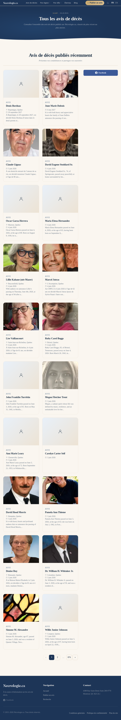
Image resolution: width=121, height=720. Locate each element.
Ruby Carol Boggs (54, 338)
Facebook (100, 73)
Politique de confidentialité (97, 713)
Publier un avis (95, 3)
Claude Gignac (13, 164)
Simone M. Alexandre (17, 630)
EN (116, 3)
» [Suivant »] (75, 657)
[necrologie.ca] (10, 2)
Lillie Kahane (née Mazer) (19, 279)
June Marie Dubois (54, 106)
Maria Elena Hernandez (57, 221)
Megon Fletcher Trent (56, 397)
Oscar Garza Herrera (17, 221)
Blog (76, 3)
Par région (45, 3)
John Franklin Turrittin (18, 397)
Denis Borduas (13, 106)
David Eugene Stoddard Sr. (59, 164)
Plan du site (113, 713)
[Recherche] (108, 3)
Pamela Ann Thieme (55, 512)
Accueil (55, 13)
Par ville (57, 3)
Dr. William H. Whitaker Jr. (59, 571)
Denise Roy (11, 571)
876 (69, 657)
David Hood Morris (16, 512)
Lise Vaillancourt (14, 338)
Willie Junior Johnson (56, 630)
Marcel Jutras (52, 279)
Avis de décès (31, 3)
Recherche (47, 699)
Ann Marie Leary (15, 453)
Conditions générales (77, 713)
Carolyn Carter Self (55, 453)
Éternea (68, 3)
